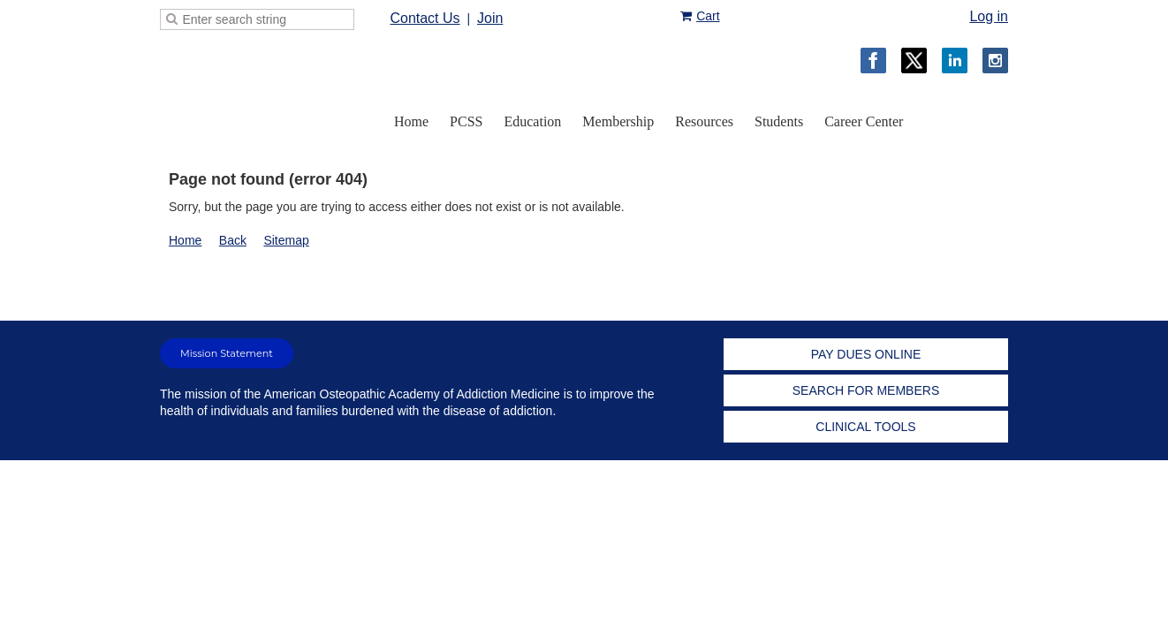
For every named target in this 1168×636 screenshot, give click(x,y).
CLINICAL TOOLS (865, 427)
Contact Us (424, 18)
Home (185, 240)
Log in (988, 16)
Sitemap (285, 240)
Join (490, 18)
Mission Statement (226, 353)
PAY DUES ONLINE (866, 354)
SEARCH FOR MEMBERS (866, 390)
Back (232, 240)
